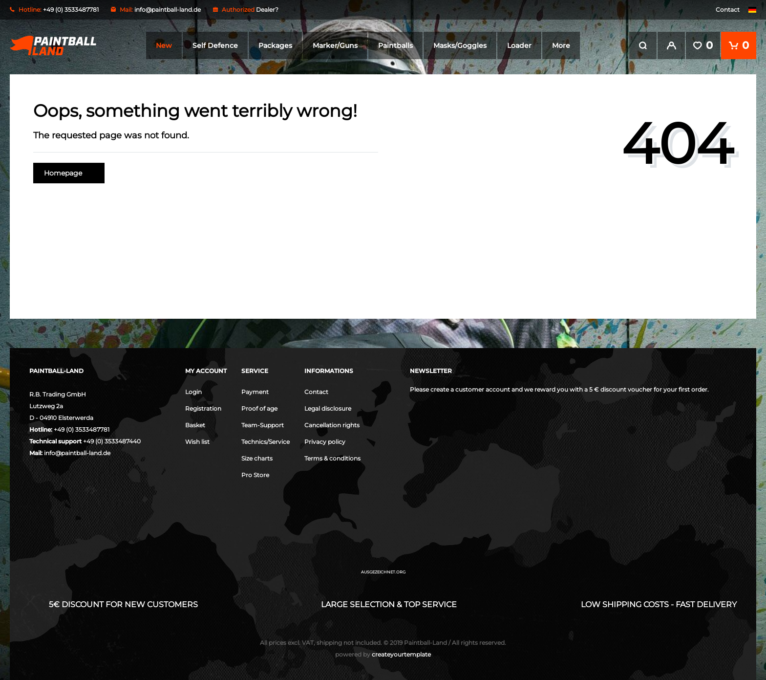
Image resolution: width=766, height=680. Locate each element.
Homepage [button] (69, 173)
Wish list (197, 441)
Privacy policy (324, 441)
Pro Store (255, 475)
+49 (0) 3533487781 (81, 429)
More (561, 45)
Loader (519, 45)
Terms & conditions (332, 458)
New (164, 45)
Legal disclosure (327, 408)
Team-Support (262, 425)
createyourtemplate (383, 654)
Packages (275, 45)
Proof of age (259, 408)
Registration (203, 408)
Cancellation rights (332, 425)
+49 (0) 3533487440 (112, 441)
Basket (195, 425)
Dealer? (267, 9)
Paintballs (395, 45)
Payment (255, 391)
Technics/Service (265, 441)
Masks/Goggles (460, 45)
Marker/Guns (335, 45)
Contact (728, 9)
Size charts (257, 458)
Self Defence (215, 45)
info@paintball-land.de (167, 9)
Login (193, 391)
